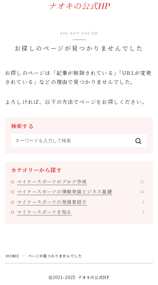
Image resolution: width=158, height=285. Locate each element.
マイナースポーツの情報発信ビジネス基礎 (80, 191)
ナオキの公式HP (79, 6)
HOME (12, 255)
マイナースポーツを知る (80, 211)
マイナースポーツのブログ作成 (80, 181)
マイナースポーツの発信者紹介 (80, 201)
